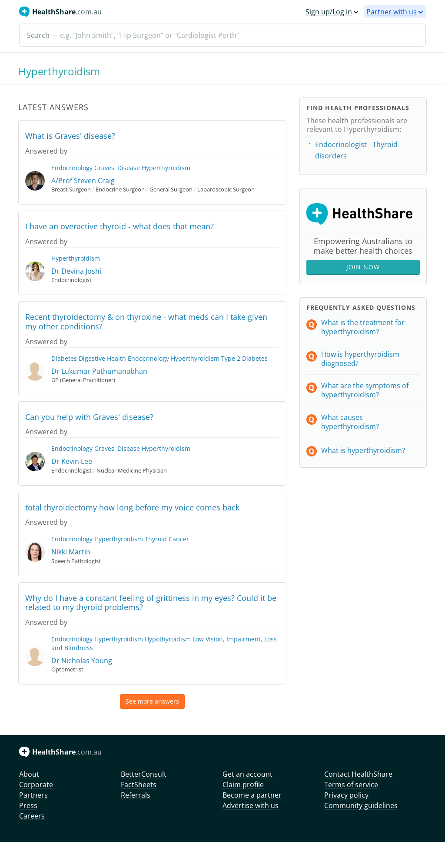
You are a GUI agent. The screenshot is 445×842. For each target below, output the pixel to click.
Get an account (247, 774)
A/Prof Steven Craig (83, 180)
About (29, 774)
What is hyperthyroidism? (363, 450)
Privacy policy (346, 795)
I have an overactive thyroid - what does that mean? (119, 226)
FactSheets (138, 784)
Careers (32, 816)
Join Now (363, 267)
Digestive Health (102, 358)
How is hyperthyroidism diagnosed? (360, 358)
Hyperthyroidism (166, 168)
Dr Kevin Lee (71, 461)
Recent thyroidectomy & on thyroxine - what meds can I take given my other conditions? (146, 322)
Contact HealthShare (358, 774)
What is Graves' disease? (70, 136)
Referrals (135, 795)
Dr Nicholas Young (81, 660)
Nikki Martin (70, 552)
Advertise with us (250, 805)
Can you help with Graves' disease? (89, 417)
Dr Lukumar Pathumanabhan (99, 371)
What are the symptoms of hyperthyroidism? (364, 390)
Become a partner (252, 795)
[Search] (222, 35)
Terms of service (351, 784)
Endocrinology (72, 168)
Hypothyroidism (168, 639)
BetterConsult (143, 774)
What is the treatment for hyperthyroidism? (363, 327)
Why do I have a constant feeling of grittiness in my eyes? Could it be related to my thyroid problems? (150, 603)
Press (28, 805)
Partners (33, 795)
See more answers (152, 701)
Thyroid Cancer (167, 539)
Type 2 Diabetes (244, 358)
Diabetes (64, 358)
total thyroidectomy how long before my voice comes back (132, 507)
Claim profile (243, 784)
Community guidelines (361, 805)
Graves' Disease (117, 168)
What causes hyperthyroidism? (350, 422)
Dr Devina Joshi (76, 271)
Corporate (36, 784)
